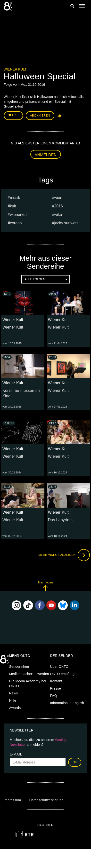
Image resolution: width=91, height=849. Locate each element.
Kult (13, 206)
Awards (15, 708)
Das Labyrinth (60, 520)
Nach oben (45, 586)
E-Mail (16, 754)
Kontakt (56, 681)
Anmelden (46, 155)
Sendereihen (19, 666)
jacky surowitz (66, 223)
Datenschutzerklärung (46, 800)
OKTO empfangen (64, 674)
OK (75, 762)
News (13, 693)
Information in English (67, 703)
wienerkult (18, 214)
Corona (16, 223)
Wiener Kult (15, 69)
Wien (58, 198)
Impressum (12, 800)
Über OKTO (59, 666)
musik (15, 198)
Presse (55, 688)
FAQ (53, 696)
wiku (58, 214)
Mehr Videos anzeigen (64, 555)
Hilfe (12, 700)
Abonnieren (40, 115)
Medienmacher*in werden (29, 674)
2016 (58, 206)
